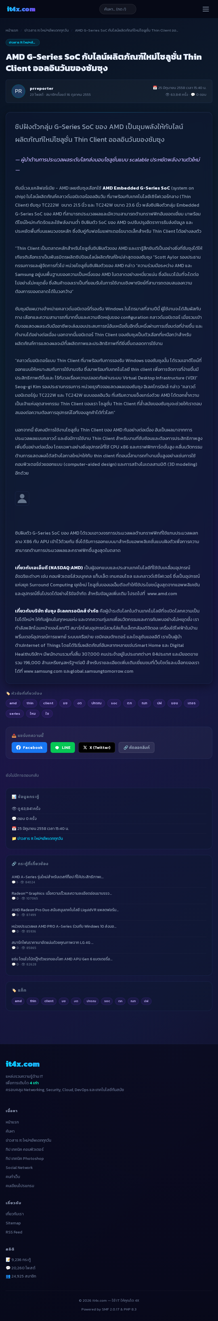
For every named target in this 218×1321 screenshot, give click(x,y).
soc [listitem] (114, 703)
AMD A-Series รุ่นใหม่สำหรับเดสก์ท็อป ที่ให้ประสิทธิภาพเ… (109, 879)
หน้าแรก (12, 30)
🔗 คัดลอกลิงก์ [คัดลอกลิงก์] (136, 747)
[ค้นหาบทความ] (117, 9)
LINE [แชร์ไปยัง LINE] (62, 747)
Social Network (19, 1168)
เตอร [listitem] (192, 703)
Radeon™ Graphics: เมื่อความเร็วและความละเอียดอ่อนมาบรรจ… (109, 895)
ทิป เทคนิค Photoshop (25, 1159)
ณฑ (133, 1001)
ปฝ (146, 1001)
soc (107, 1001)
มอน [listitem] (174, 703)
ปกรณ (91, 1001)
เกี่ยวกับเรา (15, 1214)
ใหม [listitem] (33, 713)
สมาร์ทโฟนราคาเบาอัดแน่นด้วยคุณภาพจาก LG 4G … (109, 945)
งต (76, 1001)
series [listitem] (14, 713)
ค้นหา (10, 1131)
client (48, 1001)
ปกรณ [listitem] (96, 703)
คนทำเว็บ (13, 1177)
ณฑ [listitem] (144, 703)
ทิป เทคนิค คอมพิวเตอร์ (25, 1149)
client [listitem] (48, 703)
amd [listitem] (13, 703)
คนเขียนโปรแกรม (20, 1186)
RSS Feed (14, 1232)
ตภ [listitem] (129, 703)
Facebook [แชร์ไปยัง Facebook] (29, 747)
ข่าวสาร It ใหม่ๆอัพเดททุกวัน (46, 30)
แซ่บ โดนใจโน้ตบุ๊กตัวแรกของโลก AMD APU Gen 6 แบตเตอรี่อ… (109, 961)
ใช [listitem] (47, 713)
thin (33, 1001)
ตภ (120, 1001)
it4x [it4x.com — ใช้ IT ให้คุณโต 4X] (21, 9)
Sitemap (13, 1223)
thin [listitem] (29, 703)
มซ (64, 1001)
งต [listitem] (79, 703)
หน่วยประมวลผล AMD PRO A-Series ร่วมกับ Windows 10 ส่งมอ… (109, 928)
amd (18, 1001)
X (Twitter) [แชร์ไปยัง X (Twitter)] (96, 747)
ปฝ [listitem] (159, 703)
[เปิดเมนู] (205, 9)
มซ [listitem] (65, 703)
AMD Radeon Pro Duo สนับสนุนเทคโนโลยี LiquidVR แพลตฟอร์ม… (109, 912)
